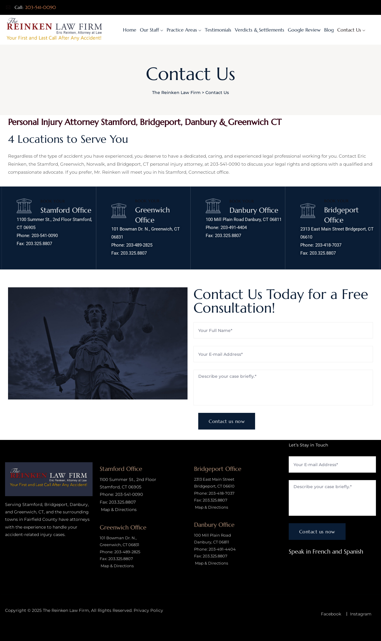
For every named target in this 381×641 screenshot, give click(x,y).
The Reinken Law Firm (66, 610)
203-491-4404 (234, 227)
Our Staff (149, 30)
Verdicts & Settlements (259, 30)
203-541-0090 (40, 7)
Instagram (360, 614)
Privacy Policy (148, 610)
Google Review (304, 30)
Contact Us (349, 30)
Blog (329, 30)
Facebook (331, 614)
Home (129, 30)
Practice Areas (182, 30)
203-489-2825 (139, 245)
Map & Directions (118, 509)
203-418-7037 (328, 245)
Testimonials (218, 30)
